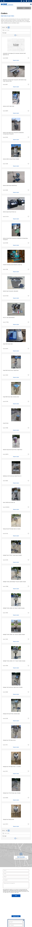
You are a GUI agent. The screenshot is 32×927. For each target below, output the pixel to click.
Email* (5, 873)
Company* (6, 879)
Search (26, 8)
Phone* (5, 876)
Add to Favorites (28, 58)
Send (16, 895)
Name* (5, 870)
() (30, 1)
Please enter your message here (9, 883)
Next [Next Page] (17, 35)
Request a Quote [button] (16, 60)
